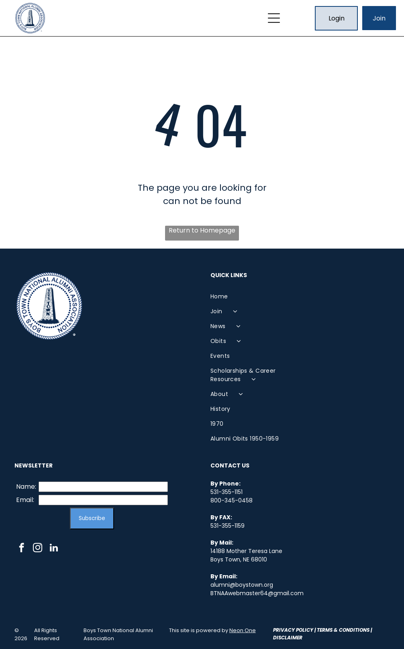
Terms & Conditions (343, 630)
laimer (293, 637)
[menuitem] (255, 296)
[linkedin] (54, 549)
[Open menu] (274, 18)
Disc (279, 637)
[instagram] (38, 549)
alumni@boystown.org (241, 585)
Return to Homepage (202, 230)
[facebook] (21, 549)
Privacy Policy (293, 630)
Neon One (242, 630)
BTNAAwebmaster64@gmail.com (257, 593)
